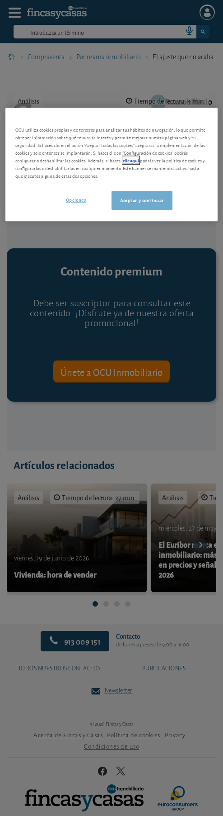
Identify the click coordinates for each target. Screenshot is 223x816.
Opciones (76, 199)
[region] (111, 164)
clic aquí (131, 160)
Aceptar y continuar (142, 200)
